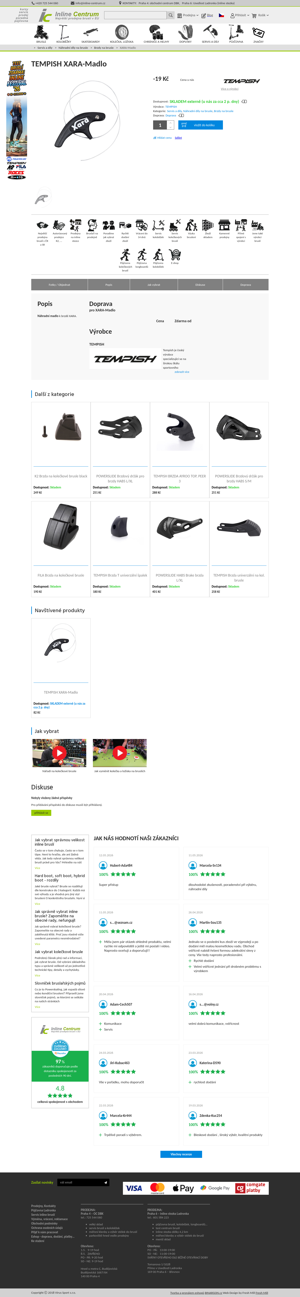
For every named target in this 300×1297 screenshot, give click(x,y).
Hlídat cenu (164, 138)
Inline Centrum (69, 15)
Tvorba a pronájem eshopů (187, 1293)
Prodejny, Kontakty (43, 1206)
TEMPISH (171, 107)
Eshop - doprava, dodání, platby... (53, 1236)
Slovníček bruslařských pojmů (60, 983)
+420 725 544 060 (46, 3)
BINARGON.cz (213, 1293)
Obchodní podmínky (44, 1223)
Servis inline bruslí (43, 1215)
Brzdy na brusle (104, 48)
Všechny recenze (181, 1154)
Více (37, 868)
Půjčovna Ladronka (43, 1210)
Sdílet (178, 138)
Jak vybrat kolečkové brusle (59, 952)
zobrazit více (182, 372)
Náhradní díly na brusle (73, 48)
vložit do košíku (198, 124)
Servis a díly (45, 48)
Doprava (171, 115)
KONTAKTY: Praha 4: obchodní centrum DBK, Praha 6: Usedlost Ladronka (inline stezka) (179, 3)
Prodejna (189, 15)
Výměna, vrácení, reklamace (49, 1219)
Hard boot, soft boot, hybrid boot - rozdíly (60, 878)
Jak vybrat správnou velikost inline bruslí (60, 842)
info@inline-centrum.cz (90, 3)
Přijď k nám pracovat (44, 1232)
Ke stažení (37, 1241)
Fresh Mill (262, 1293)
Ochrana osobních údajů (47, 1228)
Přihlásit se (41, 813)
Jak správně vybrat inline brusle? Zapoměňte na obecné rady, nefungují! (56, 916)
